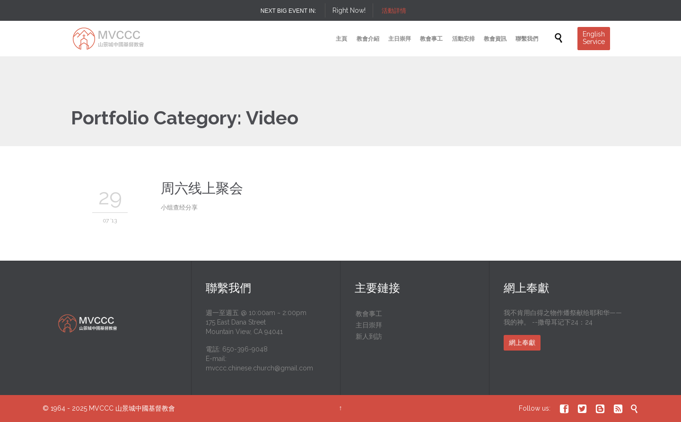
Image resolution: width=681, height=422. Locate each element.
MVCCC (101, 408)
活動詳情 (394, 10)
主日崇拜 (369, 325)
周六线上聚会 (202, 188)
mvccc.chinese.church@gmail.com (259, 368)
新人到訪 (369, 336)
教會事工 (369, 313)
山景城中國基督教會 (145, 408)
